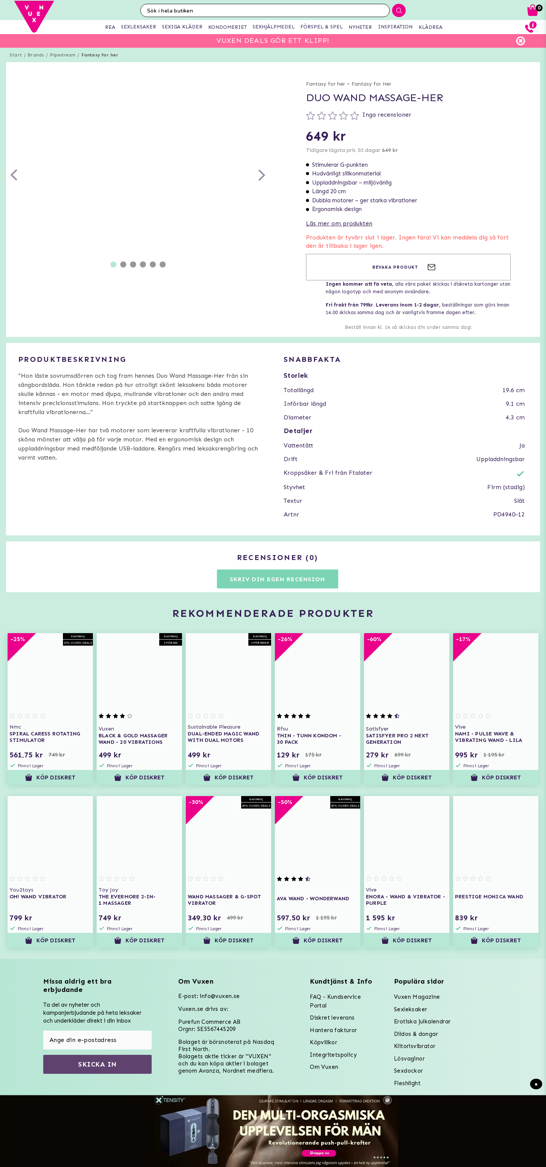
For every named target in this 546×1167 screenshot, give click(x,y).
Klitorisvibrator (414, 1046)
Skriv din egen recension (277, 579)
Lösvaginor (409, 1058)
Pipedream (63, 55)
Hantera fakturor (333, 1030)
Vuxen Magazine (417, 996)
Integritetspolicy (333, 1054)
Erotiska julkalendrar (422, 1021)
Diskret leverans (332, 1017)
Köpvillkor (323, 1042)
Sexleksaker (410, 1009)
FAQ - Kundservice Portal (335, 1001)
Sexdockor (408, 1070)
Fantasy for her (100, 55)
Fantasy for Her (371, 84)
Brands (36, 55)
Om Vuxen (324, 1067)
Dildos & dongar (416, 1034)
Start (15, 55)
